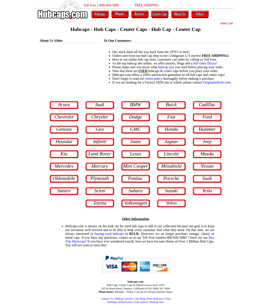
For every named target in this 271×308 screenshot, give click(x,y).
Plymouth (99, 178)
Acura (64, 104)
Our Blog (140, 298)
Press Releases (155, 298)
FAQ (167, 298)
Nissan (207, 166)
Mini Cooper (135, 166)
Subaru (135, 190)
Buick (171, 104)
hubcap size (166, 67)
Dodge (135, 117)
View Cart (226, 23)
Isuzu (135, 141)
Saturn (63, 190)
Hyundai (63, 141)
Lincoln (171, 153)
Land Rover (99, 153)
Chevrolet (63, 117)
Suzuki (171, 190)
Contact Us (107, 298)
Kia (63, 153)
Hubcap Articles (124, 298)
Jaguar (171, 141)
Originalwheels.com (216, 82)
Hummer (207, 129)
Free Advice (141, 302)
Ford (207, 117)
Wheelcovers (125, 302)
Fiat (171, 117)
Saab (207, 178)
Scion (99, 190)
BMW (135, 104)
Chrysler (99, 117)
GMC (135, 129)
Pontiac (135, 178)
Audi (99, 104)
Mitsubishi (171, 166)
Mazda (207, 153)
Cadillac (207, 104)
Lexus (135, 153)
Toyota (99, 203)
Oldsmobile (64, 178)
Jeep (207, 141)
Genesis (64, 129)
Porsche (171, 178)
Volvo (171, 203)
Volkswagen (135, 203)
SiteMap (111, 302)
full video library (204, 63)
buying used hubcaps (109, 234)
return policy (153, 78)
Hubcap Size (157, 302)
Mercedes (64, 166)
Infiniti (99, 141)
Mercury (99, 166)
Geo (100, 129)
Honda (171, 129)
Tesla (207, 190)
